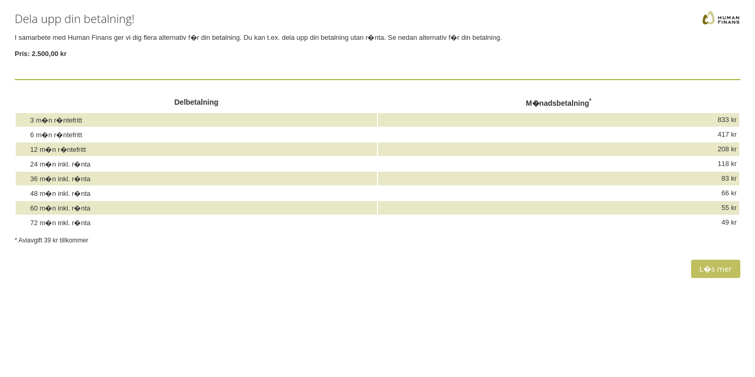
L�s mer (715, 268)
